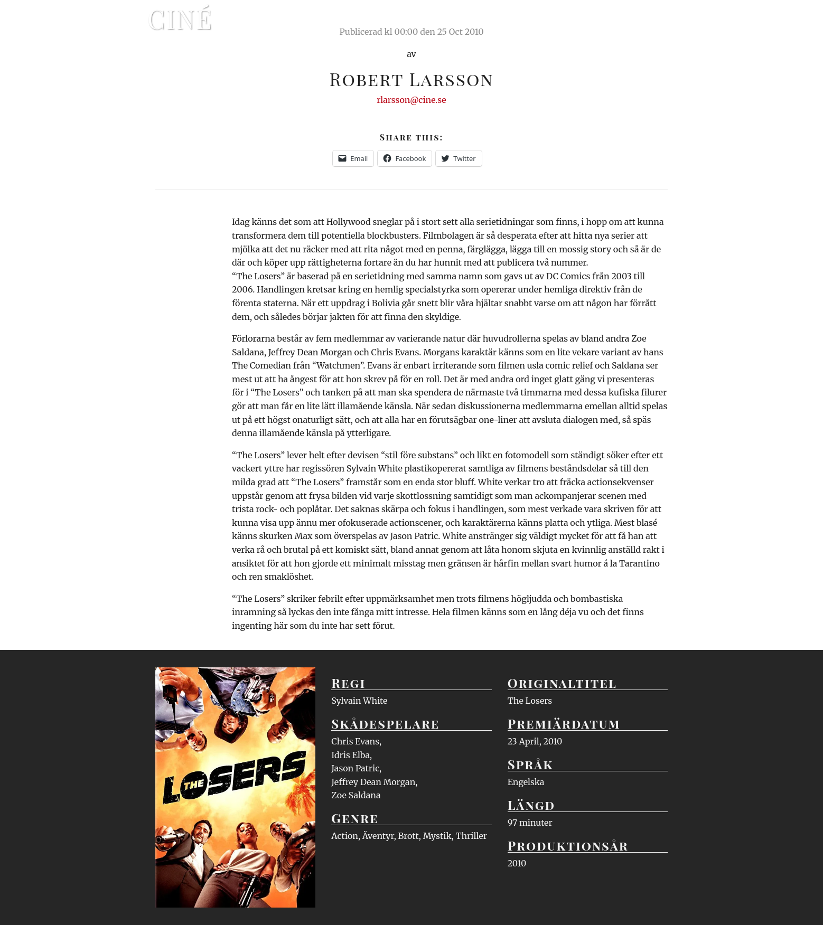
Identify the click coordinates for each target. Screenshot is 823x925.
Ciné (180, 18)
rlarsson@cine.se (411, 100)
